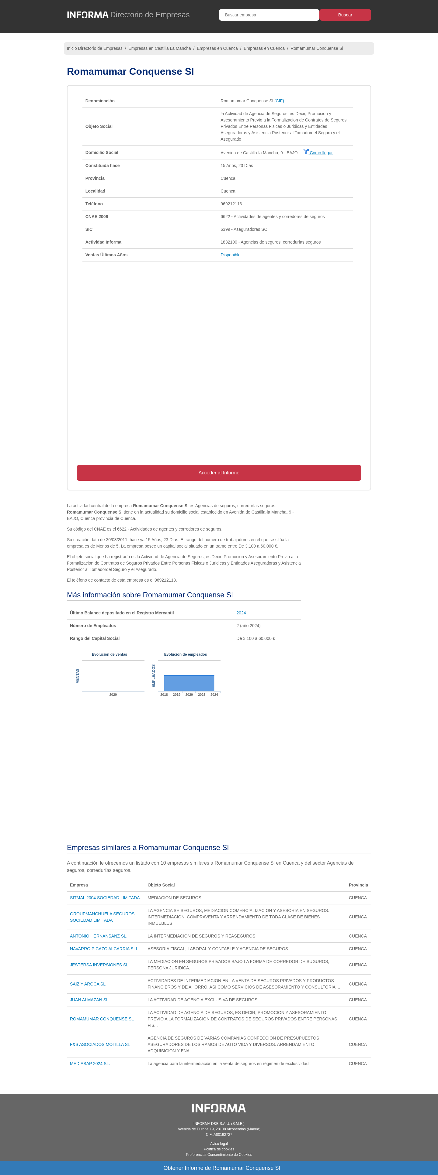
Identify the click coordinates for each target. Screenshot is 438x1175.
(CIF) (279, 100)
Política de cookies (219, 1149)
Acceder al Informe (219, 472)
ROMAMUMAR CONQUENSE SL (102, 1018)
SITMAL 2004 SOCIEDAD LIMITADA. (105, 897)
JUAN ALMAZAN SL (89, 999)
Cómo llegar (318, 152)
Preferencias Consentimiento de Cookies (219, 1155)
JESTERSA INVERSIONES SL (99, 964)
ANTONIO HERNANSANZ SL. (98, 936)
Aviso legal (219, 1144)
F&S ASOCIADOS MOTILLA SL (100, 1044)
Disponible (230, 254)
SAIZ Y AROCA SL (88, 984)
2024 (241, 612)
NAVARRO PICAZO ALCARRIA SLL (104, 948)
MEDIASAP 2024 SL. (90, 1063)
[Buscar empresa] (269, 15)
